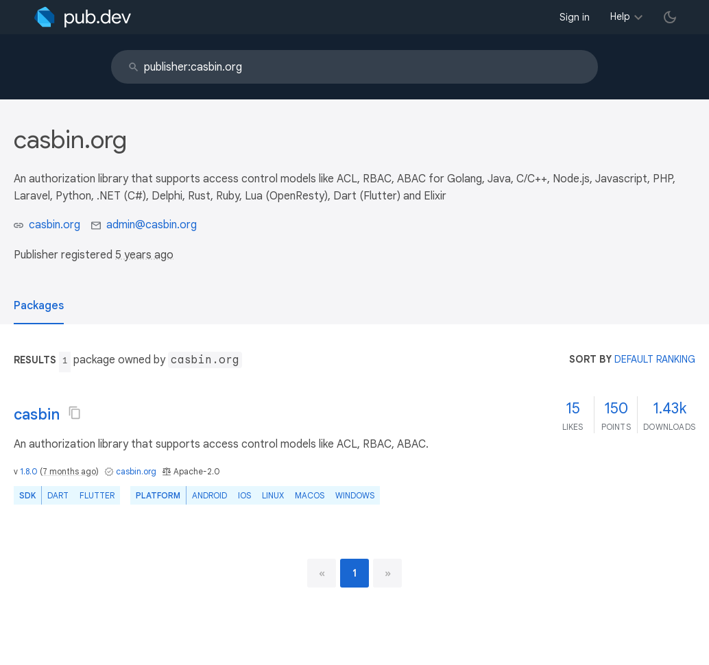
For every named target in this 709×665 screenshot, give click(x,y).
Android (209, 495)
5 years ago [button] (144, 255)
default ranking (654, 359)
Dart (58, 495)
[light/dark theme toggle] (670, 17)
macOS (309, 495)
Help (620, 16)
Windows (354, 495)
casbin (37, 414)
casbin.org (54, 225)
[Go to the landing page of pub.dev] (82, 17)
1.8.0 (29, 471)
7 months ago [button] (69, 471)
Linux (273, 495)
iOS (244, 495)
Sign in (575, 17)
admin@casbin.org (151, 225)
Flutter (97, 495)
